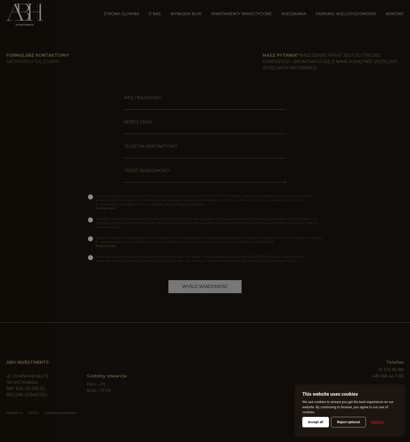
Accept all (315, 422)
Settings (377, 422)
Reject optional (348, 422)
